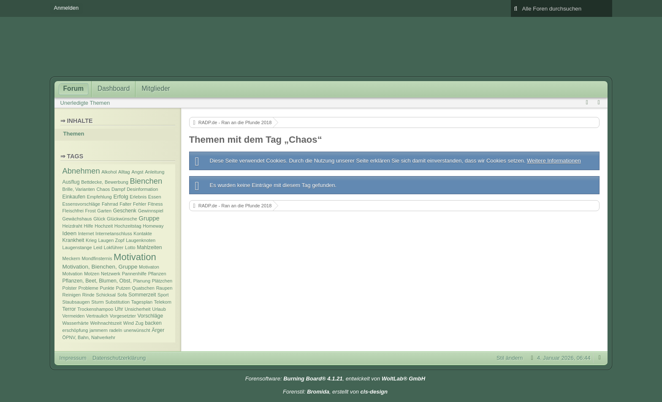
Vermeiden (73, 315)
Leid (97, 247)
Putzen (123, 288)
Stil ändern (509, 358)
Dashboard (114, 88)
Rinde (88, 294)
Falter (125, 203)
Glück (99, 218)
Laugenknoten (140, 240)
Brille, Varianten (78, 189)
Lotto (130, 247)
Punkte (107, 288)
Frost (90, 210)
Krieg (91, 240)
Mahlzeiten (149, 247)
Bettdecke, (92, 182)
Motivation (135, 257)
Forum (73, 88)
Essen (154, 196)
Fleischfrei (73, 210)
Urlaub (159, 309)
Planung (142, 280)
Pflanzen (157, 273)
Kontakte (142, 233)
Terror (69, 309)
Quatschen (143, 288)
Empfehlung (99, 196)
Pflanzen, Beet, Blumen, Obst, (97, 281)
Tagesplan (141, 301)
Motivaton (149, 266)
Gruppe (149, 218)
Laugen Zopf (111, 240)
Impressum (73, 358)
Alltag (124, 171)
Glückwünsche (122, 218)
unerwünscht (137, 330)
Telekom (162, 301)
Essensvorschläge (81, 203)
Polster (69, 288)
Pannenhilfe (134, 273)
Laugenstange (77, 247)
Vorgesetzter (123, 315)
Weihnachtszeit (106, 323)
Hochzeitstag (127, 225)
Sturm (97, 301)
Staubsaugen (76, 301)
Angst (137, 171)
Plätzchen (162, 280)
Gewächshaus (77, 218)
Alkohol (109, 171)
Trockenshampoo (95, 309)
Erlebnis (138, 196)
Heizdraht (72, 225)
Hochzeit (104, 225)
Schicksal (106, 294)
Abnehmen (81, 170)
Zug (140, 323)
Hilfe (88, 225)
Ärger (158, 330)
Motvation (72, 273)
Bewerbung (116, 182)
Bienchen (146, 181)
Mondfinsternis (97, 258)
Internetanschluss (113, 233)
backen (153, 323)
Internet (86, 233)
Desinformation (142, 189)
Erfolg (120, 196)
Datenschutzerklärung (119, 358)
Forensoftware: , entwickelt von (335, 378)
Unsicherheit (137, 309)
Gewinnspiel (150, 210)
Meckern (71, 258)
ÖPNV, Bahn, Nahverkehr (88, 337)
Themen (73, 133)
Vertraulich (97, 315)
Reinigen (71, 294)
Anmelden (66, 8)
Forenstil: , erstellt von (335, 391)
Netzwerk (110, 273)
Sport (162, 294)
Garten (104, 210)
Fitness (155, 203)
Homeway (153, 225)
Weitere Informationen (554, 161)
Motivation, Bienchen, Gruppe (100, 266)
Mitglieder (155, 88)
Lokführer (114, 247)
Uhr (119, 309)
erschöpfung (75, 330)
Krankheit (73, 240)
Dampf (118, 189)
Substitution (117, 301)
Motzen (91, 273)
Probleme (88, 288)
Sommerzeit (142, 295)
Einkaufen (74, 197)
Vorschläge (150, 316)
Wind (128, 323)
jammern (99, 330)
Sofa (122, 294)
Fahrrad (110, 203)
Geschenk (124, 211)
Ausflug (71, 182)
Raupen (164, 288)
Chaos (103, 189)
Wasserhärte (75, 323)
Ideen (69, 233)
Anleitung (154, 171)
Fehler (139, 203)
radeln (115, 330)
